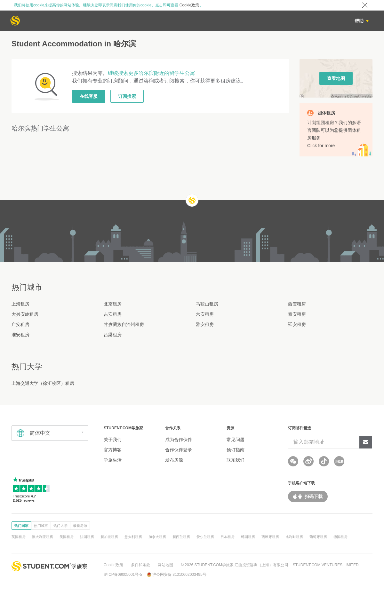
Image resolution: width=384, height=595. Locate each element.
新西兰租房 (181, 537)
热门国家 (21, 526)
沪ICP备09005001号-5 (123, 574)
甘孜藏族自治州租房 (124, 324)
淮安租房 (20, 334)
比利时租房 (294, 537)
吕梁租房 (113, 334)
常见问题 (235, 439)
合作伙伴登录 (178, 449)
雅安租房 (205, 324)
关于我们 (113, 439)
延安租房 (297, 324)
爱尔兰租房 (205, 537)
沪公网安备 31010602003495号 (179, 574)
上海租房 (20, 303)
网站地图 (165, 565)
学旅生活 (113, 460)
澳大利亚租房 (42, 537)
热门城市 (41, 526)
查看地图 (336, 78)
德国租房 (340, 537)
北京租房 (113, 303)
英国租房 (19, 537)
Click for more (321, 145)
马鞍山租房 (207, 303)
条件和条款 (140, 565)
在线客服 (89, 96)
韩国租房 (248, 537)
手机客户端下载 (301, 483)
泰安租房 (297, 314)
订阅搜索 (127, 96)
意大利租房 (133, 537)
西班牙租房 (270, 537)
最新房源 (80, 526)
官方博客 (113, 449)
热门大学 (60, 526)
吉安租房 (113, 314)
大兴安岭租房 (25, 314)
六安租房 (205, 314)
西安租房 (297, 303)
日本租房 (227, 537)
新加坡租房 (109, 537)
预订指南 (235, 449)
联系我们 (235, 460)
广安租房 (20, 324)
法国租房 (87, 537)
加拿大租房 (157, 537)
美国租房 (67, 537)
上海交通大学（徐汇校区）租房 (43, 383)
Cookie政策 (189, 5)
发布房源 (174, 460)
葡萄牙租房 (318, 537)
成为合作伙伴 (178, 439)
